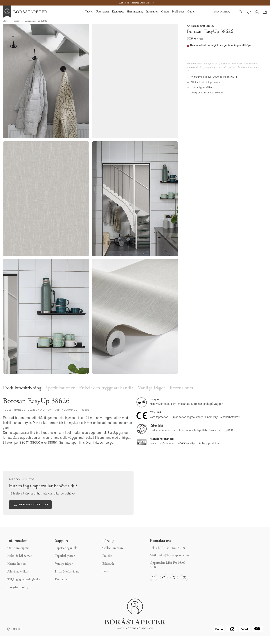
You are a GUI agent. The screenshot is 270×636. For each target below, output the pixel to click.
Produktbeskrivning (22, 388)
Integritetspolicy (17, 587)
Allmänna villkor (17, 571)
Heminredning (135, 11)
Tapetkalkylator (65, 556)
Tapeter (89, 11)
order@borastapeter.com (173, 555)
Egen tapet (118, 11)
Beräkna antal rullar (30, 504)
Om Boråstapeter (18, 548)
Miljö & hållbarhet (19, 556)
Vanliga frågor (151, 388)
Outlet (191, 11)
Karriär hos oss (16, 564)
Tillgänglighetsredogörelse (23, 579)
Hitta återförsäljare (67, 571)
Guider (165, 11)
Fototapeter (102, 11)
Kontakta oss (63, 579)
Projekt (107, 556)
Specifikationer (60, 388)
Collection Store (112, 548)
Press (105, 571)
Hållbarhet (178, 11)
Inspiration (152, 11)
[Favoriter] (248, 12)
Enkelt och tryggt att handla (106, 388)
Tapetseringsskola (66, 548)
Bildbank (108, 564)
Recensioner (181, 388)
